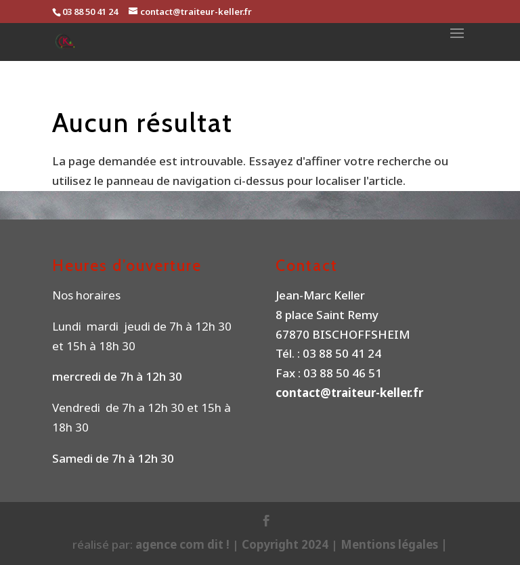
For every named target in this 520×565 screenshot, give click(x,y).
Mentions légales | (394, 544)
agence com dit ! (183, 544)
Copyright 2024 (285, 544)
